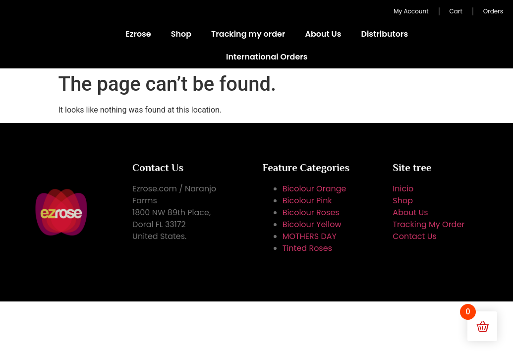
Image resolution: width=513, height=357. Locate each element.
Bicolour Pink (307, 200)
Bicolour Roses (311, 212)
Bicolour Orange (314, 188)
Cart (456, 11)
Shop (181, 34)
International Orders (266, 56)
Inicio (403, 188)
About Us (323, 34)
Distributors (384, 34)
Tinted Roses (307, 248)
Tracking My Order (428, 224)
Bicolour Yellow (312, 224)
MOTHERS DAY (310, 236)
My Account (411, 11)
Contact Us (414, 236)
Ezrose (138, 34)
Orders (493, 11)
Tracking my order (248, 34)
